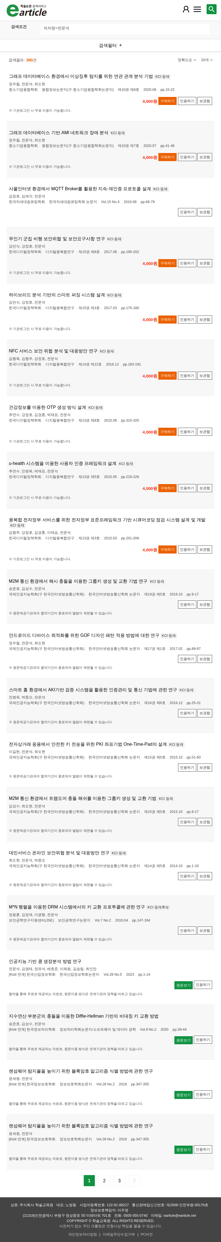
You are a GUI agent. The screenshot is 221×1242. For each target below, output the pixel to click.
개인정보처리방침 (82, 1234)
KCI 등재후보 (158, 907)
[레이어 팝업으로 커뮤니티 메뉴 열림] (197, 9)
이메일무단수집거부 (119, 1234)
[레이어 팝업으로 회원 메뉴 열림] (186, 9)
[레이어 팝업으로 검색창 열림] (212, 9)
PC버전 (147, 1234)
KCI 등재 (162, 76)
